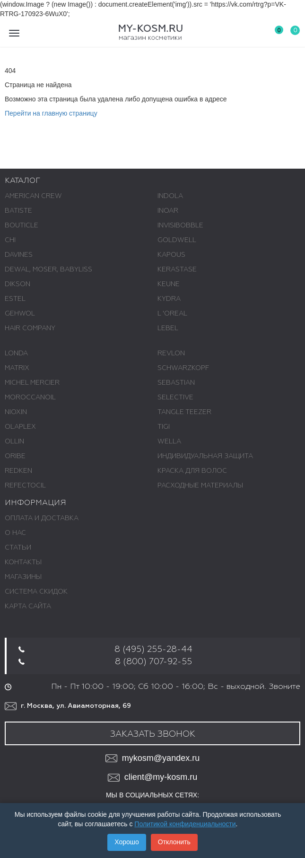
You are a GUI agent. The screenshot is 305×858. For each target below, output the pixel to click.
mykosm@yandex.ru (152, 758)
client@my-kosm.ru (152, 778)
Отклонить (174, 842)
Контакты (23, 562)
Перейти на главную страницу (51, 113)
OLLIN (14, 441)
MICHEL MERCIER (32, 382)
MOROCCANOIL (30, 397)
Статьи (18, 547)
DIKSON (17, 284)
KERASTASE (177, 269)
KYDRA (169, 299)
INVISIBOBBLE (180, 225)
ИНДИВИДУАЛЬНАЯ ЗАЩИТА (205, 456)
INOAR (167, 211)
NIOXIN (16, 412)
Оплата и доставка (41, 518)
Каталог (22, 181)
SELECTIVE (175, 397)
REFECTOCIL (25, 485)
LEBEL (167, 328)
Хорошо (126, 842)
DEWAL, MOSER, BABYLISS (48, 269)
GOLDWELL (176, 240)
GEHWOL (20, 313)
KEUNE (168, 284)
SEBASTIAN (176, 382)
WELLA (169, 441)
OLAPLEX (20, 427)
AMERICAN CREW (33, 196)
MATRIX (17, 368)
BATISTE (18, 211)
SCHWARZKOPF (183, 368)
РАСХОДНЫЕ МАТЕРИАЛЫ (200, 485)
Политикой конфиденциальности (184, 824)
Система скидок (36, 591)
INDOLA (170, 196)
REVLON (171, 353)
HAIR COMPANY (30, 328)
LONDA (16, 353)
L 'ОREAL (172, 313)
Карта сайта (28, 606)
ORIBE (15, 456)
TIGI (163, 427)
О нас (15, 533)
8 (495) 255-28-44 (153, 649)
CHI (10, 240)
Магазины (23, 577)
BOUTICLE (21, 225)
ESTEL (15, 299)
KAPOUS (171, 255)
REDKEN (18, 471)
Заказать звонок (152, 734)
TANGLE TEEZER (184, 412)
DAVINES (19, 255)
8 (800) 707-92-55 (153, 662)
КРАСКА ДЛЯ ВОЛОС (192, 471)
